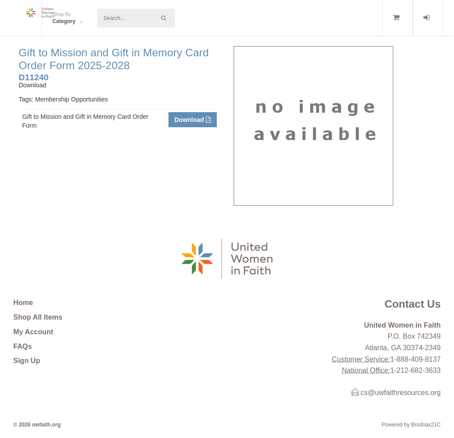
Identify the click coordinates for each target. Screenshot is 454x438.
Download (192, 119)
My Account (33, 332)
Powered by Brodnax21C (411, 425)
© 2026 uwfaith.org (37, 425)
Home (23, 302)
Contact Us (412, 304)
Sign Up (26, 360)
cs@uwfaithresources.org (396, 392)
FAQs (22, 346)
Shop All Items (38, 317)
